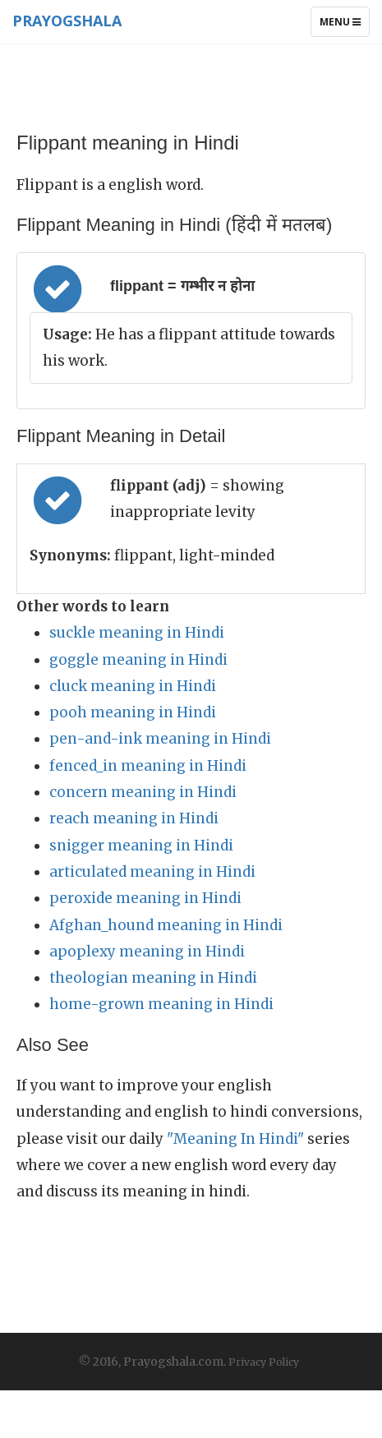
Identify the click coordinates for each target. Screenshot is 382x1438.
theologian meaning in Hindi (153, 978)
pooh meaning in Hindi (132, 712)
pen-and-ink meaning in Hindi (160, 739)
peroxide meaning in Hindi (145, 898)
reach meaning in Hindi (134, 818)
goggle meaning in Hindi (138, 660)
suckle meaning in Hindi (136, 633)
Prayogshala (67, 20)
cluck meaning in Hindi (132, 686)
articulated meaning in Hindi (152, 872)
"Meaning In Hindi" (235, 1139)
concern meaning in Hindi (143, 792)
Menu (344, 25)
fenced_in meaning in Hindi (147, 766)
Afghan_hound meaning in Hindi (166, 925)
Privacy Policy (263, 1362)
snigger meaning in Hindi (141, 846)
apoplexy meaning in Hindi (147, 952)
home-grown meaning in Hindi (161, 1004)
